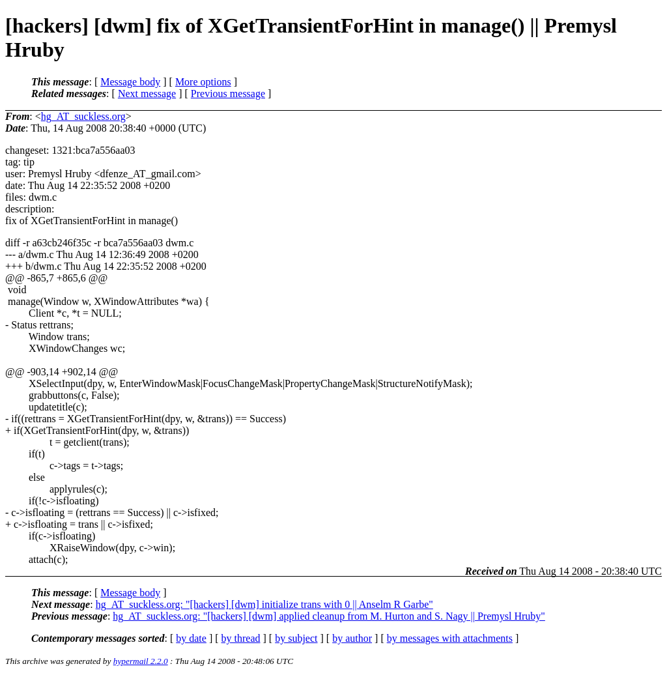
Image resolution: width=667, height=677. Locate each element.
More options (203, 81)
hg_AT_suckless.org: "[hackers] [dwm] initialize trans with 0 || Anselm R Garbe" (264, 604)
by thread (241, 638)
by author (352, 638)
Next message (147, 93)
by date (191, 638)
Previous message (228, 93)
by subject (296, 638)
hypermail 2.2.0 (140, 661)
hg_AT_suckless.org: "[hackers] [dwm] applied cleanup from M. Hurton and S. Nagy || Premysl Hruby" (329, 616)
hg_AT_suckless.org (83, 116)
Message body (130, 81)
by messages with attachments (450, 638)
